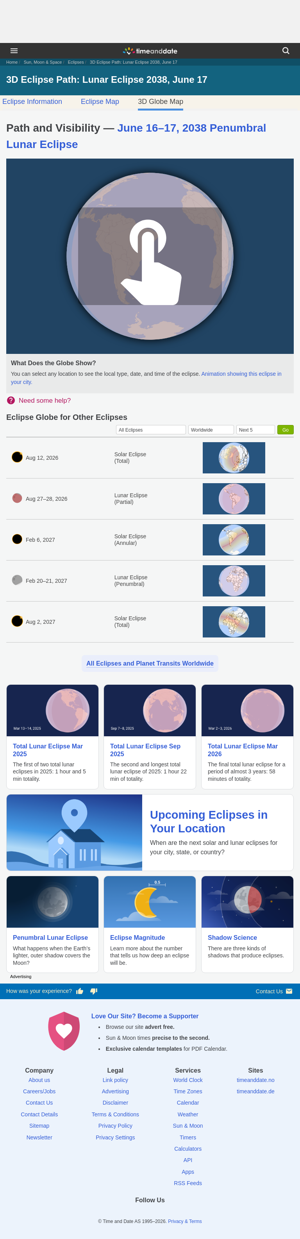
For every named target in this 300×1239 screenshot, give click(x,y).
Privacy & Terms (185, 1221)
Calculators (188, 1149)
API (188, 1160)
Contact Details (39, 1114)
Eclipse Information (32, 101)
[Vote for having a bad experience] (94, 991)
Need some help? (45, 400)
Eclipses (76, 62)
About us (39, 1080)
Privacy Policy (115, 1126)
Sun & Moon (188, 1126)
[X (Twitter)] (137, 1214)
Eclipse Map (100, 101)
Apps (188, 1172)
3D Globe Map (160, 101)
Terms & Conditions (115, 1114)
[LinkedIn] (150, 1214)
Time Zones (187, 1091)
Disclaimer (115, 1103)
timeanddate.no (256, 1080)
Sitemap (39, 1126)
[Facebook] (123, 1214)
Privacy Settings (115, 1137)
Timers (188, 1137)
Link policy (115, 1080)
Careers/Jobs (39, 1091)
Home (12, 62)
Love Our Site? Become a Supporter (145, 1016)
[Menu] (14, 51)
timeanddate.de (256, 1091)
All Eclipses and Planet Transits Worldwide (150, 663)
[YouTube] (177, 1214)
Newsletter (39, 1137)
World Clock (188, 1080)
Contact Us (275, 991)
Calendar (188, 1103)
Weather (188, 1114)
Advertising (115, 1091)
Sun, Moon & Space (43, 62)
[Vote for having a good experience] (79, 991)
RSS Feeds (188, 1183)
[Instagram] (163, 1214)
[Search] (286, 51)
